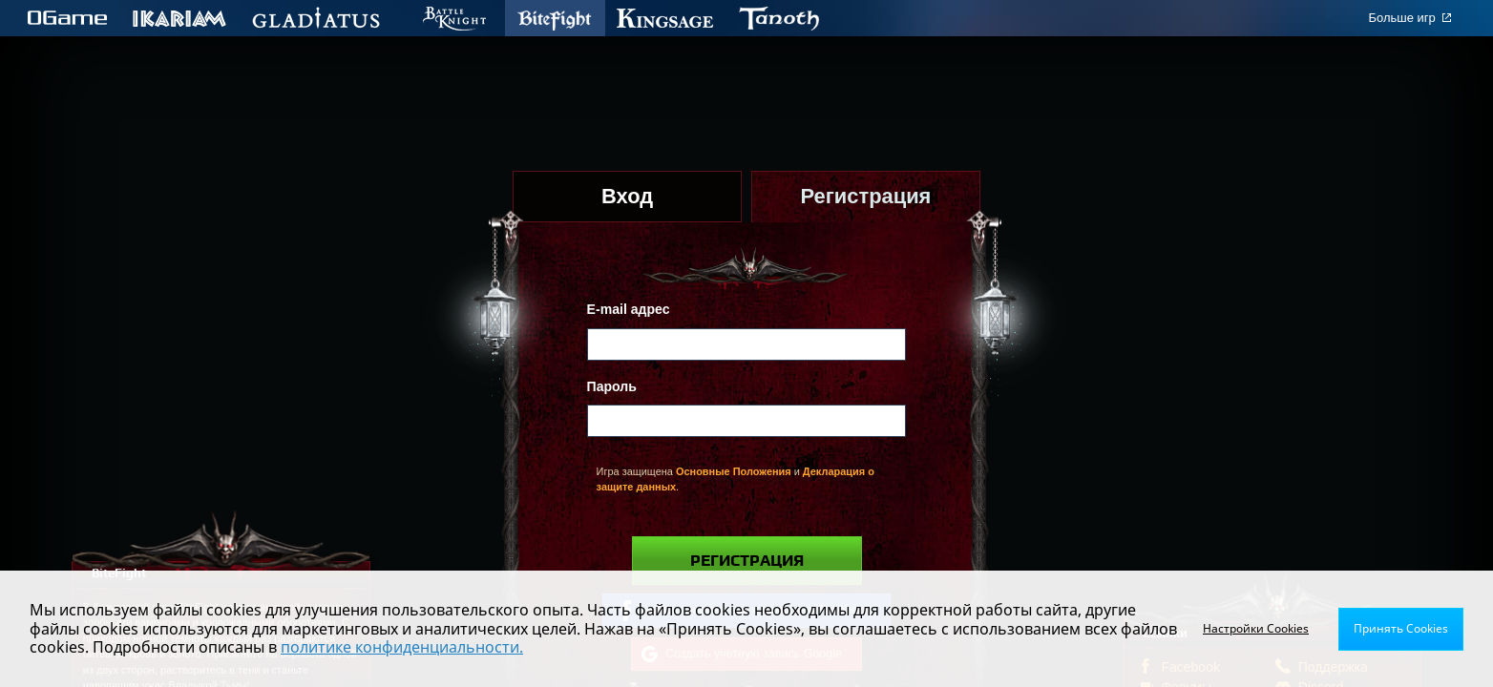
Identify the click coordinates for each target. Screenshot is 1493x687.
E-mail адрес (628, 309)
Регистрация (747, 560)
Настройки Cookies (1256, 628)
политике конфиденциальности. (402, 646)
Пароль (612, 386)
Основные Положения (733, 471)
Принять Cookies (1401, 628)
